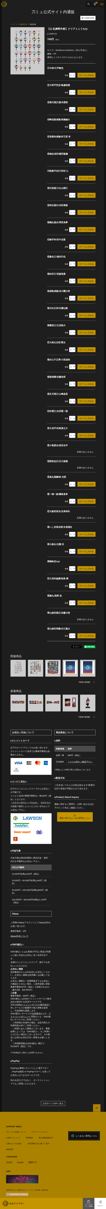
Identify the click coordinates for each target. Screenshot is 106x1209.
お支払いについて (13, 1138)
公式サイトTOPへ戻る (53, 1103)
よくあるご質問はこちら (84, 1136)
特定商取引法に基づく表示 (38, 1144)
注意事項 (36, 1013)
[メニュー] (102, 4)
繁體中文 (33, 1162)
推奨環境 (9, 1149)
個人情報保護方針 (46, 1138)
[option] (27, 51)
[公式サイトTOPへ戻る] (96, 1108)
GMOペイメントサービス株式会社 (33, 1004)
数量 (66, 75)
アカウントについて (39, 1132)
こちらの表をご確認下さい (80, 762)
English (20, 1162)
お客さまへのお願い (14, 1144)
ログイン (100, 1203)
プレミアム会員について (16, 1132)
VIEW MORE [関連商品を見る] (84, 682)
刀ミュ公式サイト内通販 (88, 1203)
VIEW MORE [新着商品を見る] (84, 717)
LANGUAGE (88, 18)
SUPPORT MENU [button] (14, 1126)
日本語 (9, 1162)
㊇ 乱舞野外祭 (52, 34)
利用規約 (29, 1138)
